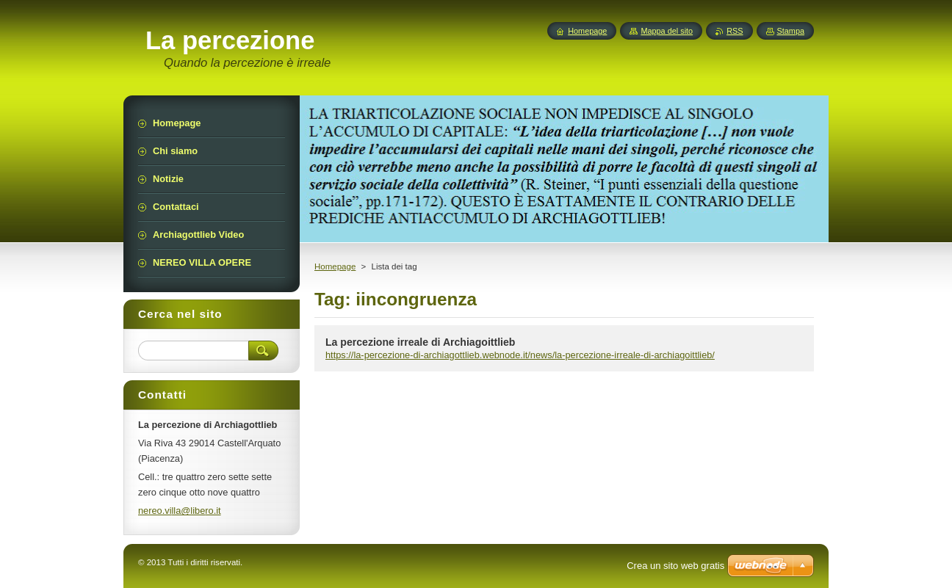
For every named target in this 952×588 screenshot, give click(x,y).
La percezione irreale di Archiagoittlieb (420, 342)
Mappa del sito (667, 30)
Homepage (335, 266)
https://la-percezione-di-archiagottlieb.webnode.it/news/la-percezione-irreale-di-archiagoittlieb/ (520, 354)
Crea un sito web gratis (675, 565)
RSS (734, 30)
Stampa (790, 30)
